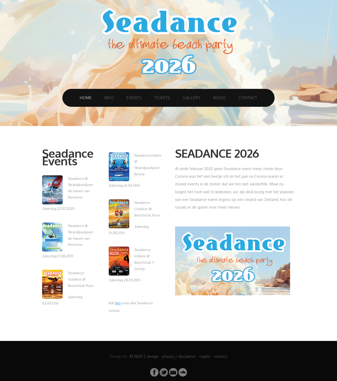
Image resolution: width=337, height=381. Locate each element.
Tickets (162, 97)
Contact (248, 97)
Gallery (192, 97)
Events (134, 97)
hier (118, 303)
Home (86, 97)
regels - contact (213, 356)
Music (219, 97)
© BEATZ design (144, 356)
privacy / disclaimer (179, 356)
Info (109, 97)
